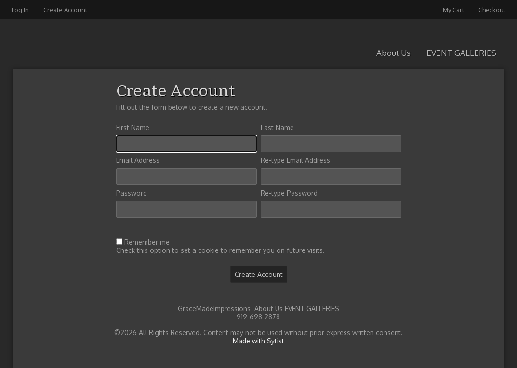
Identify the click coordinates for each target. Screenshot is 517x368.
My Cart (454, 9)
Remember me (147, 242)
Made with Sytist (258, 341)
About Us (393, 53)
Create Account (65, 9)
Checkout (491, 9)
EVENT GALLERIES (461, 53)
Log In (20, 9)
